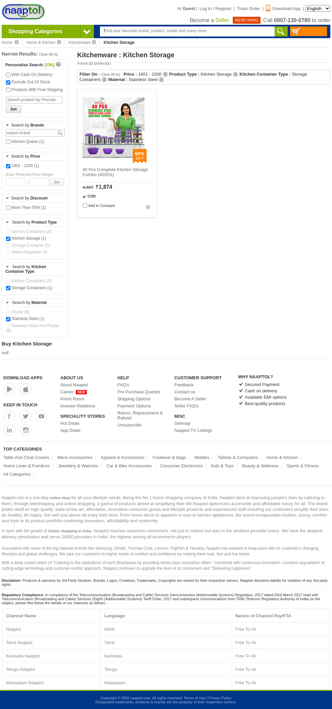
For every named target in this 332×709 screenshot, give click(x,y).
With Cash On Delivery (29, 74)
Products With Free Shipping (34, 89)
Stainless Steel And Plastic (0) (32, 328)
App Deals (70, 430)
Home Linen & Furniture (26, 465)
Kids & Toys (222, 465)
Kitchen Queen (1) (25, 141)
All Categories (17, 474)
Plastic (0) (18, 312)
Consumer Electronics (181, 465)
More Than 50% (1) (26, 207)
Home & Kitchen (43, 42)
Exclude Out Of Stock (28, 82)
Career (73, 391)
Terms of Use (195, 698)
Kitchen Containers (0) (29, 231)
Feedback (183, 384)
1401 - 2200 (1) (22, 165)
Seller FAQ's (186, 405)
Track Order (248, 8)
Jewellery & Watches (78, 465)
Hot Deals (69, 423)
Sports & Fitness (303, 465)
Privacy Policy (220, 698)
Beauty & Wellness (260, 465)
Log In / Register (215, 8)
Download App (283, 8)
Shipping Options (134, 398)
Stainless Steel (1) (25, 318)
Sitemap (182, 423)
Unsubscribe (129, 424)
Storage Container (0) (28, 245)
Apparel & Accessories (123, 457)
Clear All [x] (48, 54)
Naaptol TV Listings (193, 430)
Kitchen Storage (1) (26, 238)
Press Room (72, 398)
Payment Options (134, 405)
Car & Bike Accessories (129, 465)
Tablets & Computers (238, 457)
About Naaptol (74, 384)
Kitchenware (82, 42)
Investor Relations (77, 405)
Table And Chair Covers (26, 457)
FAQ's (123, 384)
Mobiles (202, 457)
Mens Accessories (75, 457)
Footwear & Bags (169, 457)
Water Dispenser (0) (26, 252)
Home (10, 42)
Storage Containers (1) (29, 288)
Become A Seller (190, 398)
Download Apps (23, 377)
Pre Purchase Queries (138, 391)
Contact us (184, 391)
